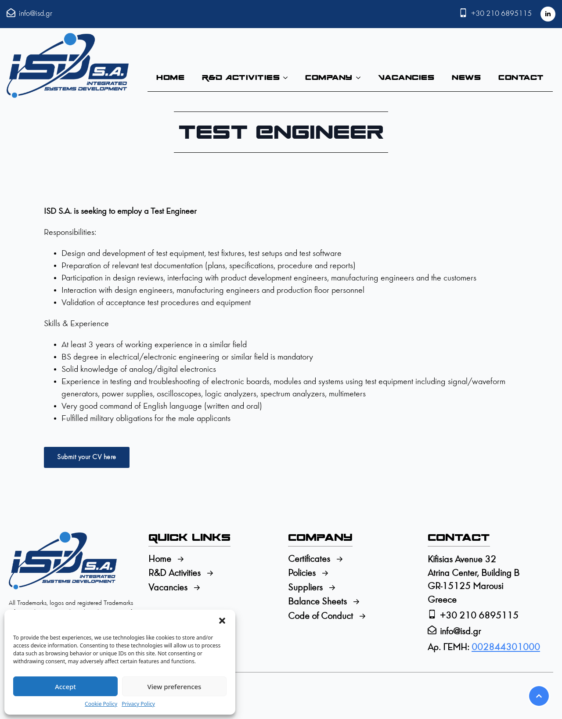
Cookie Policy (101, 704)
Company (329, 77)
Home (170, 77)
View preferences (175, 686)
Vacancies (406, 77)
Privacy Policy (138, 704)
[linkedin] (547, 14)
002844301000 (506, 648)
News (466, 77)
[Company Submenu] (361, 77)
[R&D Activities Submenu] (288, 77)
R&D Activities (241, 77)
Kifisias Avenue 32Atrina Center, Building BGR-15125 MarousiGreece (473, 580)
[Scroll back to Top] (539, 696)
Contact (521, 77)
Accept (65, 686)
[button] (222, 620)
